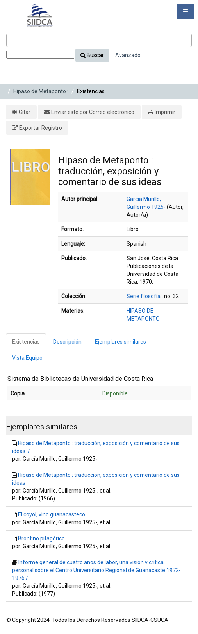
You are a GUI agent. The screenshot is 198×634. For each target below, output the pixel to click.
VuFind (18, 12)
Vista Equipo (27, 358)
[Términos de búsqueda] (99, 40)
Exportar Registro (40, 128)
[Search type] (40, 55)
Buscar (92, 55)
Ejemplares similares (120, 342)
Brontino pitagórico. (42, 538)
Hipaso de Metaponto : (40, 91)
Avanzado (128, 55)
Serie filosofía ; (145, 296)
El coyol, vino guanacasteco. (52, 514)
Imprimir (165, 112)
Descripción (67, 342)
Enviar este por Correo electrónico (92, 112)
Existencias (26, 342)
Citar (24, 112)
